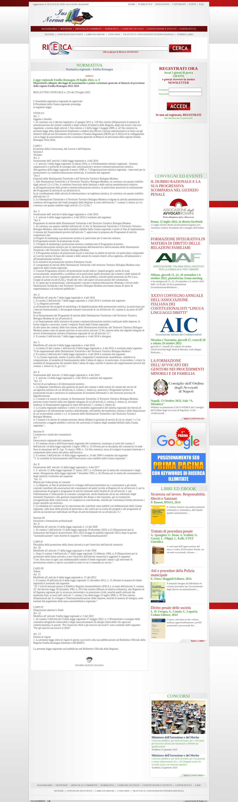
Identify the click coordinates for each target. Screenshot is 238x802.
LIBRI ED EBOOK (95, 34)
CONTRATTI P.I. (183, 785)
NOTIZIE (49, 34)
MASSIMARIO (45, 785)
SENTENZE (62, 785)
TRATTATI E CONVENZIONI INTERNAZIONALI (148, 34)
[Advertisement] (151, 16)
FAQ (201, 4)
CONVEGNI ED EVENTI (70, 34)
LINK (198, 785)
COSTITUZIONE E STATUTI (157, 785)
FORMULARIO (185, 34)
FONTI (192, 4)
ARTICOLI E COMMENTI (83, 785)
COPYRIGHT (179, 4)
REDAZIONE (162, 4)
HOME (131, 4)
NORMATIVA (107, 785)
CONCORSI (114, 34)
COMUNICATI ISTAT (128, 785)
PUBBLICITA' (145, 4)
